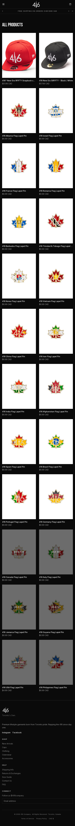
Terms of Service (27, 819)
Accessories (7, 758)
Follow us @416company (13, 795)
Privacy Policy (41, 819)
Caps (4, 747)
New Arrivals (7, 743)
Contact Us (7, 781)
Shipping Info (8, 770)
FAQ (4, 784)
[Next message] (69, 11)
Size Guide (7, 777)
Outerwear (6, 755)
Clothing (5, 751)
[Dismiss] (72, 11)
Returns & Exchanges (11, 773)
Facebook (17, 732)
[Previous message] (2, 11)
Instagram (6, 732)
